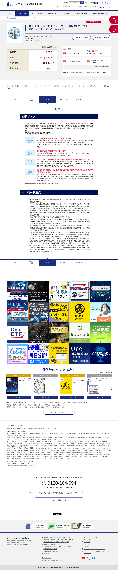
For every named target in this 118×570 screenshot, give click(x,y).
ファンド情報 (13, 17)
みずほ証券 (87, 546)
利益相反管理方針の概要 (50, 549)
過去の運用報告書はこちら (102, 67)
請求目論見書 (95, 72)
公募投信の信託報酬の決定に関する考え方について (20, 465)
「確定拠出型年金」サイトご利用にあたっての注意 (57, 546)
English (107, 3)
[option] (19, 387)
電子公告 (59, 6)
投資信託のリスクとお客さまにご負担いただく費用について (60, 539)
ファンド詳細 (19, 397)
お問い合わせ (68, 6)
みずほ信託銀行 (88, 544)
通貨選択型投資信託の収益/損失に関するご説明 (19, 463)
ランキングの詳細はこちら (59, 412)
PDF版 (69, 53)
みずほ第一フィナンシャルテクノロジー (94, 549)
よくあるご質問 (78, 6)
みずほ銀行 (87, 542)
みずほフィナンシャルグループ (92, 537)
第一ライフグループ (89, 539)
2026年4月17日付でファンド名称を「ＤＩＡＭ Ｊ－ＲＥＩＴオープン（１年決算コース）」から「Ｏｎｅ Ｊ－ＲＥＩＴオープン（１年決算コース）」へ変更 (56, 86)
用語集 (87, 6)
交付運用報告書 (72, 61)
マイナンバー (47, 558)
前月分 (89, 51)
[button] (6, 388)
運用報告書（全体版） (98, 60)
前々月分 (90, 53)
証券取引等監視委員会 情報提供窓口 (53, 560)
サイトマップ (95, 6)
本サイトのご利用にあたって (51, 544)
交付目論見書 (71, 72)
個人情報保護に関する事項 (51, 551)
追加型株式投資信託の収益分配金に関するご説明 (20, 461)
